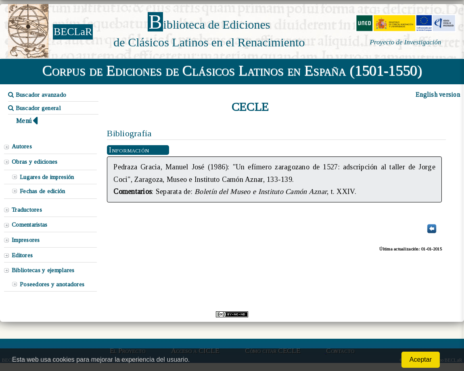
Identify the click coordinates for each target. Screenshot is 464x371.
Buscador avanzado (37, 95)
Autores (22, 146)
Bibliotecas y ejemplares (43, 270)
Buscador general (34, 108)
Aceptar (421, 359)
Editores (22, 255)
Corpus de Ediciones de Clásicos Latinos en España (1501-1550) (232, 71)
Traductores (27, 209)
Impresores (26, 240)
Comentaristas (29, 224)
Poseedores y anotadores (52, 284)
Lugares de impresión (47, 177)
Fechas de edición (42, 191)
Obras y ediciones (35, 161)
